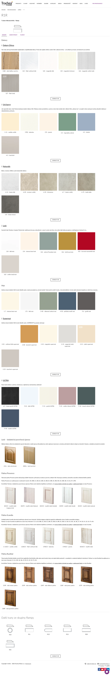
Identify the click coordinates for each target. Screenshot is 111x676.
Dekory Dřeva (8, 45)
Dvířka (19, 9)
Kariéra (102, 665)
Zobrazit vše (55, 98)
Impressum (28, 663)
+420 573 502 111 (91, 663)
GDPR (108, 665)
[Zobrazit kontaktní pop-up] (107, 672)
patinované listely (78, 484)
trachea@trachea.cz (104, 663)
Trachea (3, 9)
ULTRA (6, 380)
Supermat (7, 318)
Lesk (5, 226)
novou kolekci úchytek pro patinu (63, 484)
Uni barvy (7, 105)
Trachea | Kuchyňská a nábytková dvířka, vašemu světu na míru (7, 3)
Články (23, 34)
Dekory (4, 34)
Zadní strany (14, 34)
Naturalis (6, 166)
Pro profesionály (11, 9)
